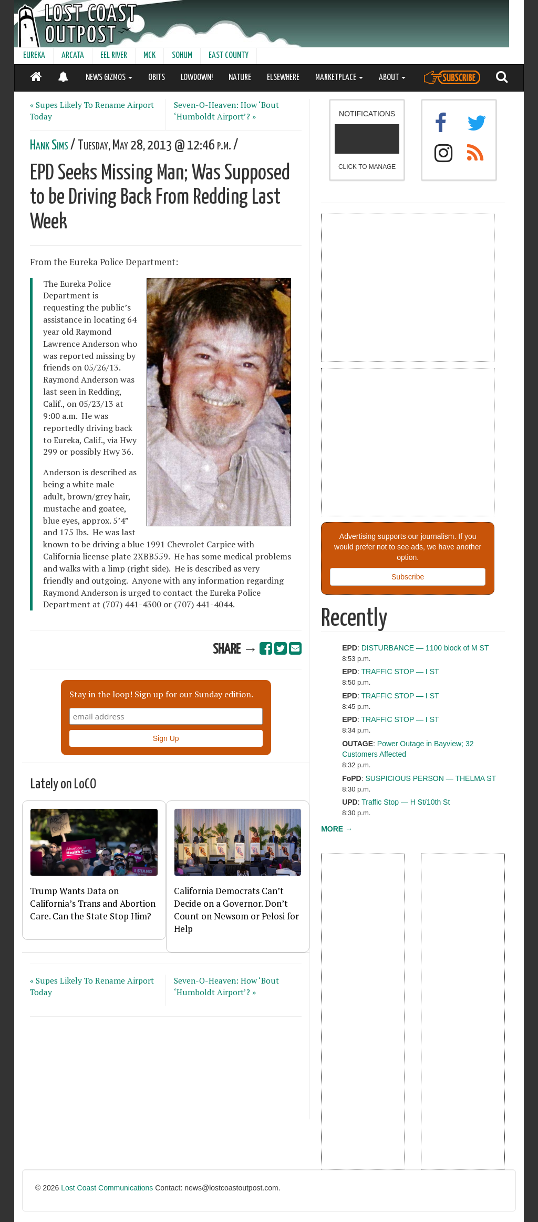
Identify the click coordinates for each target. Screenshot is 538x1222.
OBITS (156, 77)
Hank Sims (49, 145)
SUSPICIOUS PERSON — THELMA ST (431, 778)
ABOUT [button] (392, 77)
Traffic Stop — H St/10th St (405, 802)
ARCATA (72, 55)
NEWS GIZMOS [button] (109, 77)
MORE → (337, 829)
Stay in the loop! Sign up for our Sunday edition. (161, 694)
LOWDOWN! (197, 77)
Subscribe (407, 577)
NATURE (240, 77)
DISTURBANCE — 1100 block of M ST (425, 648)
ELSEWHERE (283, 77)
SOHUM (182, 55)
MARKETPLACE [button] (339, 77)
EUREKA (34, 55)
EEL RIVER (113, 55)
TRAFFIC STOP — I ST (400, 671)
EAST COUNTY (229, 55)
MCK (149, 55)
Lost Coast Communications (107, 1188)
